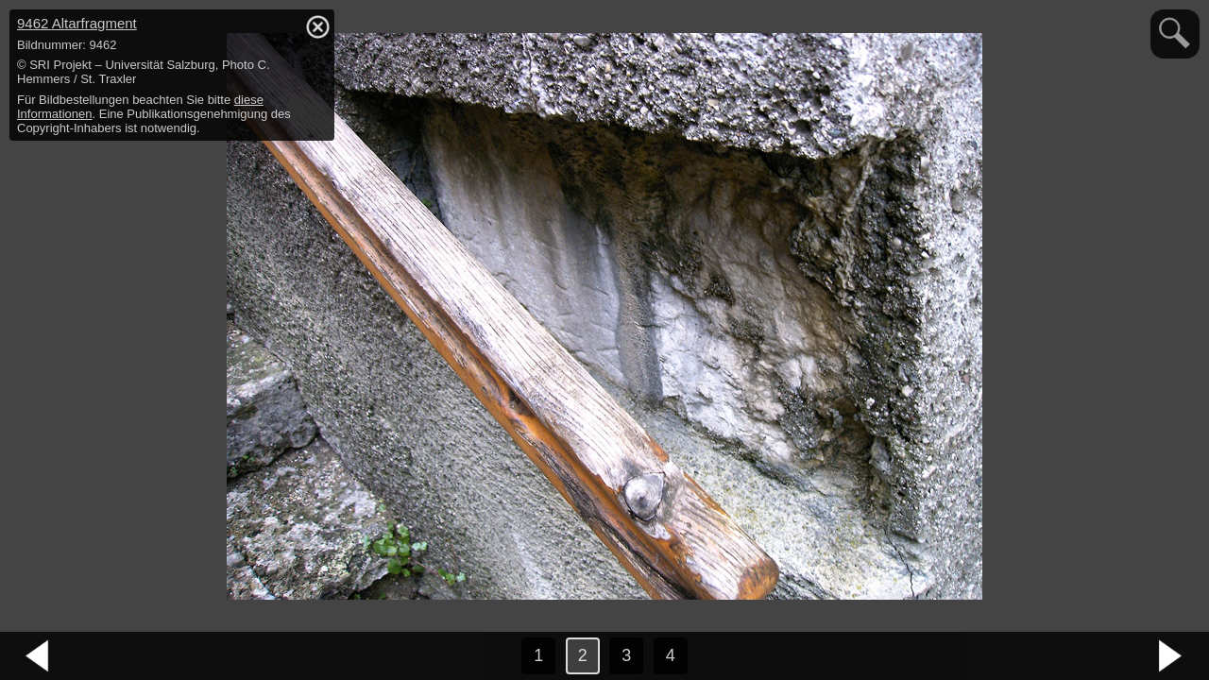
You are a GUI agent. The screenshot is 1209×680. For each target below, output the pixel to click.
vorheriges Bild (38, 656)
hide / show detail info (317, 26)
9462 (77, 23)
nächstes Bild (1171, 656)
